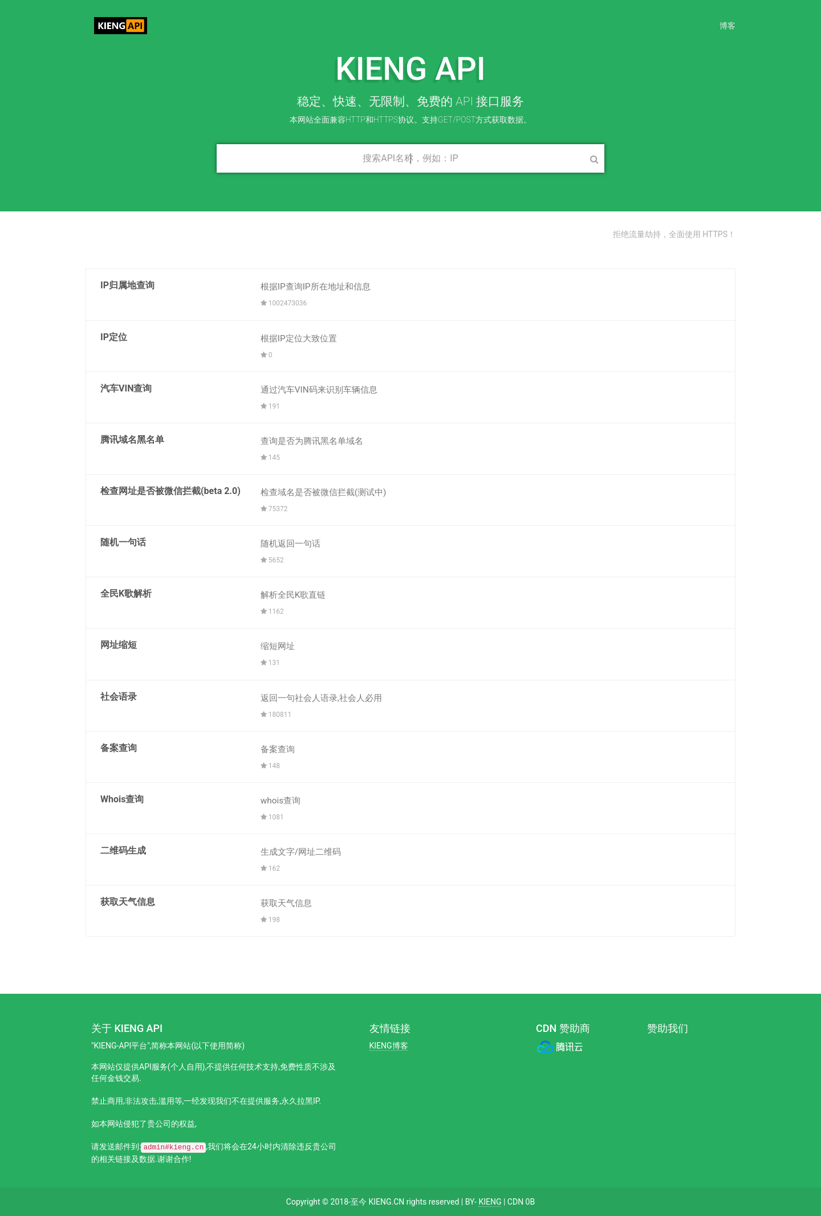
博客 (727, 25)
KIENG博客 (388, 1045)
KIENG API (129, 25)
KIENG (489, 1201)
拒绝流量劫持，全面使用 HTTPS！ (674, 234)
